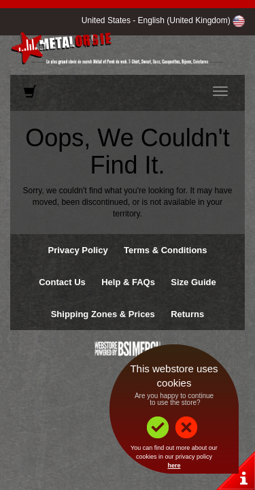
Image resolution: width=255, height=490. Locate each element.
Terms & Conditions (165, 250)
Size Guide (193, 282)
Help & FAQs (128, 282)
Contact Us (62, 282)
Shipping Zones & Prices (103, 314)
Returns (187, 314)
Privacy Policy (77, 250)
